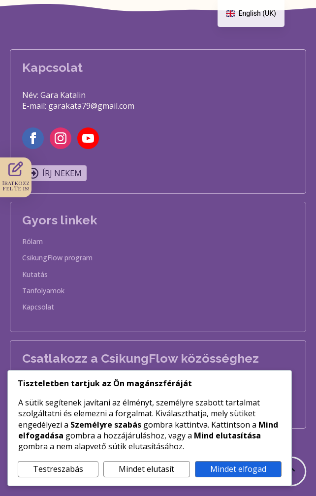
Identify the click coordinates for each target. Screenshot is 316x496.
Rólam (32, 242)
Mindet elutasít (146, 469)
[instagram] (60, 138)
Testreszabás (58, 469)
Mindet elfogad (238, 469)
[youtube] (88, 138)
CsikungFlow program (57, 258)
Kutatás (35, 275)
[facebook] (33, 138)
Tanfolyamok (43, 291)
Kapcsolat (38, 307)
